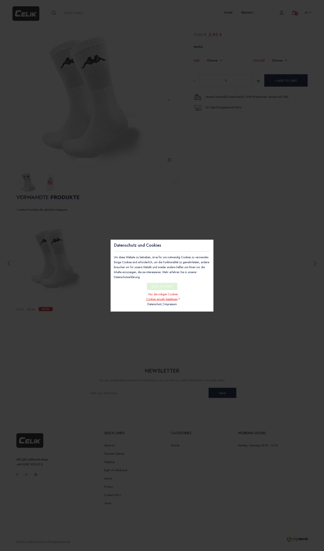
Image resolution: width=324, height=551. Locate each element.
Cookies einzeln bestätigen (162, 299)
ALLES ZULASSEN (162, 286)
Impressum (170, 304)
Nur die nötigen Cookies (163, 294)
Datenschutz (154, 304)
